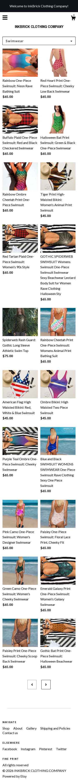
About (18, 728)
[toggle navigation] (4, 17)
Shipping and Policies (55, 728)
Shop (6, 728)
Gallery (31, 728)
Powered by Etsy (14, 776)
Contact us (10, 733)
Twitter (61, 749)
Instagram (28, 749)
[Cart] (73, 18)
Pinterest (46, 749)
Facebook (10, 749)
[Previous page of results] (32, 684)
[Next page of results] (46, 684)
